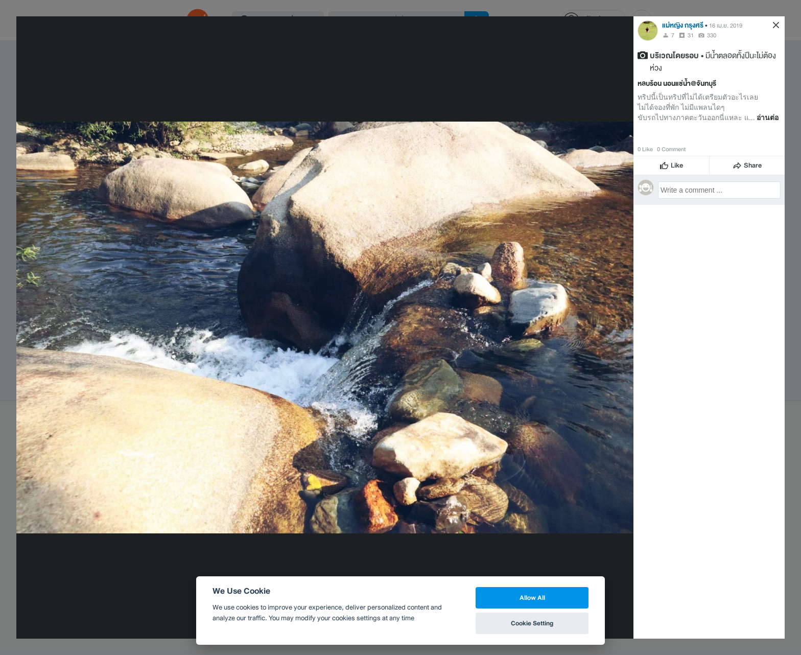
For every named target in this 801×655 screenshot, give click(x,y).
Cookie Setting (532, 623)
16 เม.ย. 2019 (725, 25)
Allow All (532, 597)
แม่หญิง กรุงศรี (682, 25)
